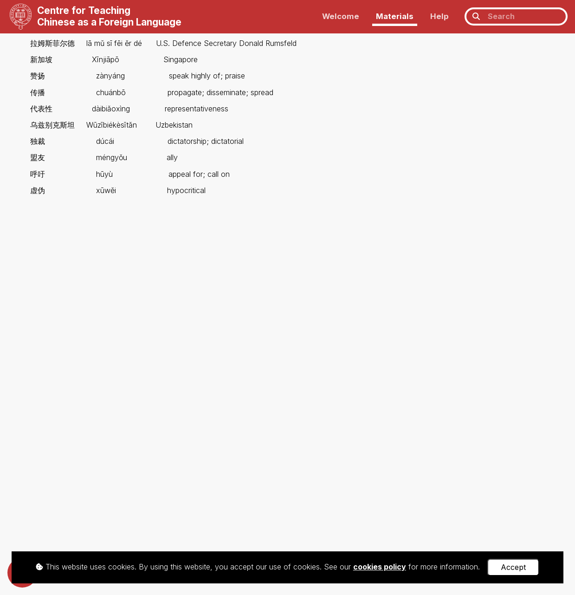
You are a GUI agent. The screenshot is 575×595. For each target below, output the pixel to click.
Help (439, 16)
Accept (513, 567)
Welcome (340, 16)
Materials (394, 16)
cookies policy (379, 566)
